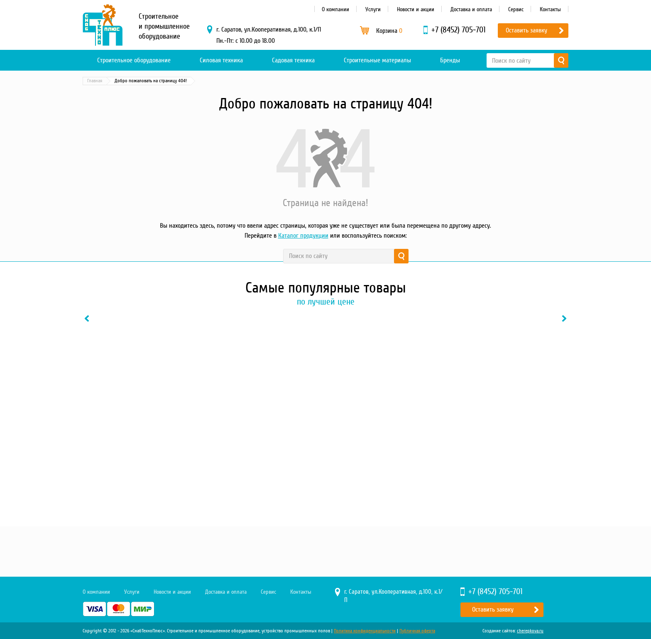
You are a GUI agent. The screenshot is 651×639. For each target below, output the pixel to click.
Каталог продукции (303, 235)
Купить (115, 494)
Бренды (450, 60)
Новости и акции (415, 9)
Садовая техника (293, 60)
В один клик (170, 494)
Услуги (373, 9)
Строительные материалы (377, 60)
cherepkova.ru (530, 631)
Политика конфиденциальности (365, 631)
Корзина (389, 31)
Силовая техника (221, 60)
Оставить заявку (526, 30)
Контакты (550, 9)
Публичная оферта (417, 631)
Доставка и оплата (471, 9)
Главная (94, 81)
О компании (335, 9)
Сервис (516, 9)
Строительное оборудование (134, 60)
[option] (139, 412)
